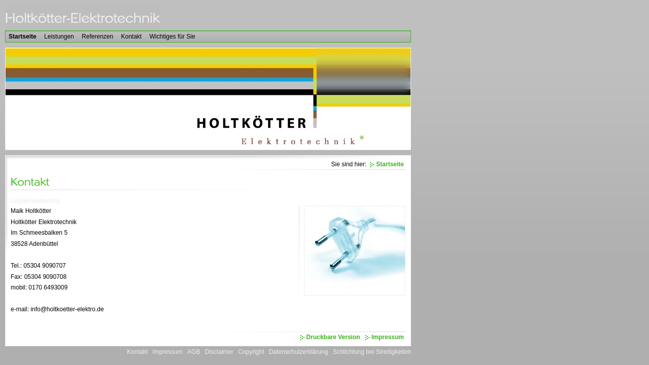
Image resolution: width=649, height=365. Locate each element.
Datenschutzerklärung (298, 351)
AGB (193, 351)
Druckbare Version (333, 337)
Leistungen (59, 36)
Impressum (387, 337)
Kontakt (131, 36)
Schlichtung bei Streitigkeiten (372, 351)
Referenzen (97, 36)
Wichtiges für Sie (172, 36)
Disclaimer (219, 351)
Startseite (23, 36)
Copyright (251, 351)
